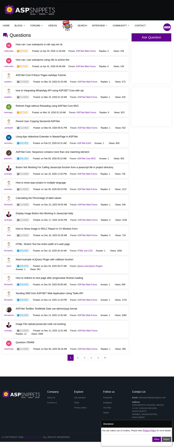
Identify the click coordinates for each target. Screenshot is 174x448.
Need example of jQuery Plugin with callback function (44, 259)
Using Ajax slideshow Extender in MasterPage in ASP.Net (47, 136)
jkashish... (8, 158)
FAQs (76, 403)
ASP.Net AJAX (84, 143)
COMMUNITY (120, 25)
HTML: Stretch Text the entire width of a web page (43, 244)
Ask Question (151, 37)
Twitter (106, 413)
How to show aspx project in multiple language (41, 182)
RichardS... (9, 204)
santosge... (9, 112)
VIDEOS (52, 25)
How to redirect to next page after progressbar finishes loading (49, 278)
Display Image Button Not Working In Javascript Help (44, 213)
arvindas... (8, 189)
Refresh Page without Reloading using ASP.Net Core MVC (47, 106)
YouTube (107, 408)
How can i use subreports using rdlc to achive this (42, 59)
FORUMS (35, 25)
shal (9, 235)
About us (51, 397)
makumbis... (9, 51)
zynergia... (8, 174)
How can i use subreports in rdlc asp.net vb (39, 44)
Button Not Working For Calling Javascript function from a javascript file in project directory (64, 167)
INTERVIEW (98, 25)
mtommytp (9, 349)
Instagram (107, 403)
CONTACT (140, 25)
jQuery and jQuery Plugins (90, 266)
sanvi (8, 266)
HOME (6, 25)
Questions (20, 35)
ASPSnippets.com (33, 437)
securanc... (9, 143)
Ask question (80, 397)
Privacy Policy (149, 430)
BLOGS (19, 25)
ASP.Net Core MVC (86, 158)
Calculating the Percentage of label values (38, 198)
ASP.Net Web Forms (86, 51)
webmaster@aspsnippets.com (152, 397)
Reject (166, 439)
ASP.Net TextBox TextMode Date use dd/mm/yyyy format (46, 308)
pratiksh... (8, 81)
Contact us (52, 403)
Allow (156, 439)
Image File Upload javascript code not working (41, 324)
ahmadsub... (9, 315)
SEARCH (82, 25)
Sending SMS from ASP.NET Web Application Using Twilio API (49, 293)
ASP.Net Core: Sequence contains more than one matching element (52, 152)
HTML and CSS (84, 251)
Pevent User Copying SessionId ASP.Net (38, 121)
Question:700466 (25, 342)
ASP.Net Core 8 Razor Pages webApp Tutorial (41, 75)
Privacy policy (80, 408)
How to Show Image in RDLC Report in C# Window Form (47, 228)
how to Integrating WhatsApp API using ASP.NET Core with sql (50, 90)
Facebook (107, 397)
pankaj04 (9, 128)
